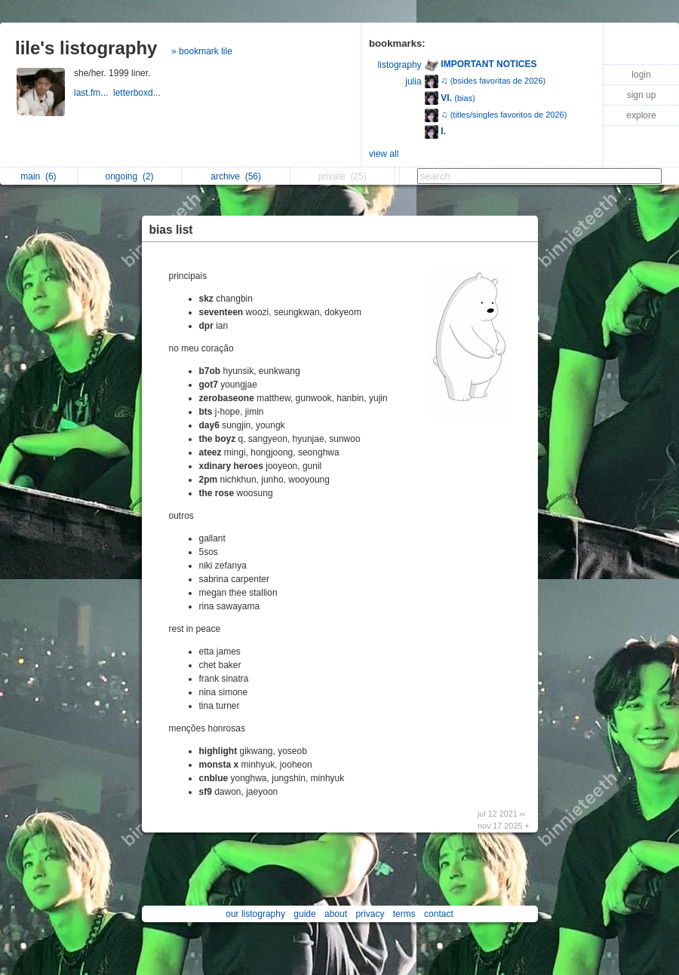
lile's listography (86, 48)
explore (641, 115)
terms (404, 914)
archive (235, 176)
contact (438, 914)
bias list (171, 229)
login (640, 74)
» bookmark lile (201, 51)
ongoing (130, 176)
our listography (255, 914)
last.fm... (93, 92)
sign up (641, 95)
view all (383, 154)
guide (304, 914)
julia (413, 81)
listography (400, 65)
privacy (369, 914)
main (38, 176)
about (335, 914)
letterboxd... (138, 92)
